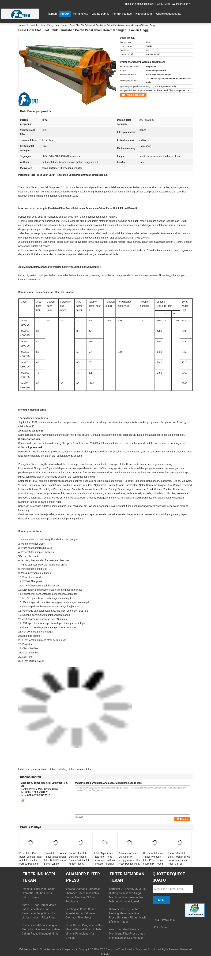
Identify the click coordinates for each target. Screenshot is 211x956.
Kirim (161, 900)
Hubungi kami (143, 13)
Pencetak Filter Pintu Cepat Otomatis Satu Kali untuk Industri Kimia (38, 893)
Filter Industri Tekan (38, 877)
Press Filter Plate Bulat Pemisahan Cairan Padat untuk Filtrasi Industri (79, 858)
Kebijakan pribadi (28, 949)
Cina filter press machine (53, 949)
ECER (107, 953)
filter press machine (36, 769)
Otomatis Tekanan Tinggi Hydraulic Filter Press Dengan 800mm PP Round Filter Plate (153, 860)
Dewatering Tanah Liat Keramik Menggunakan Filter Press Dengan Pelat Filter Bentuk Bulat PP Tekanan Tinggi (129, 862)
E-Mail (156, 920)
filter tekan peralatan (80, 769)
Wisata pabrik (100, 13)
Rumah (52, 13)
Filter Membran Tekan (127, 877)
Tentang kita (80, 13)
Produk (64, 13)
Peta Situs (168, 920)
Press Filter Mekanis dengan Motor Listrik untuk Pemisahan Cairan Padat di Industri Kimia (41, 929)
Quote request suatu (168, 13)
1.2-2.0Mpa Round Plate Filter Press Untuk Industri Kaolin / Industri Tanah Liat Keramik (105, 860)
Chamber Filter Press (83, 877)
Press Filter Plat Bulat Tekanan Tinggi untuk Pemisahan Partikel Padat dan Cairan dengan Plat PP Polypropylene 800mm (30, 864)
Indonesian (183, 4)
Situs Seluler (160, 927)
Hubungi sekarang (135, 95)
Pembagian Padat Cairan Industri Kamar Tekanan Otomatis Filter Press (80, 913)
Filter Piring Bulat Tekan (54, 25)
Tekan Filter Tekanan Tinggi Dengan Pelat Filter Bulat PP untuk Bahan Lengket (55, 858)
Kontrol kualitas (122, 13)
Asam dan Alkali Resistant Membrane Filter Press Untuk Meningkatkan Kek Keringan (127, 933)
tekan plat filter (58, 769)
